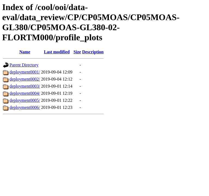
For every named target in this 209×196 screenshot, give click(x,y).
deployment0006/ (25, 107)
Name (24, 52)
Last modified (57, 52)
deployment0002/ (25, 79)
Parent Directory (24, 65)
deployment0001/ (25, 72)
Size (77, 52)
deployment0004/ (25, 93)
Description (93, 52)
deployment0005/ (25, 100)
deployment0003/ (25, 86)
